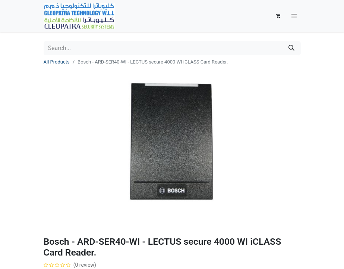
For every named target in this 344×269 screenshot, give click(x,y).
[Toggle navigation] (294, 16)
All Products (57, 62)
